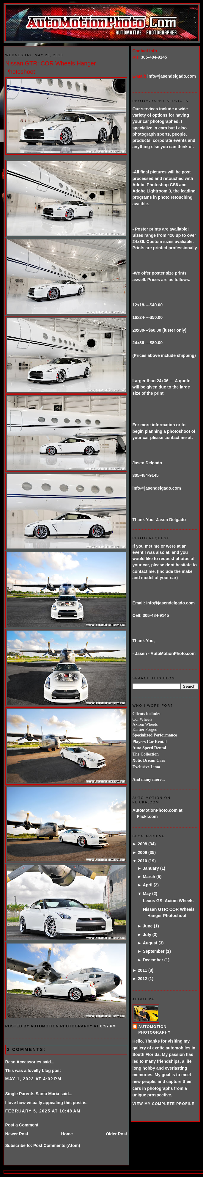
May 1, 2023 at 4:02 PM (33, 1078)
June (147, 926)
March (149, 876)
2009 (142, 852)
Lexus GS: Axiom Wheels (168, 900)
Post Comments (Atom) (56, 1145)
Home (67, 1133)
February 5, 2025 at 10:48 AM (43, 1111)
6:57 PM (108, 1026)
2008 (142, 843)
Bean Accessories (23, 1062)
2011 (142, 970)
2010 (142, 860)
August (150, 943)
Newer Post (16, 1133)
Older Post (116, 1133)
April (147, 885)
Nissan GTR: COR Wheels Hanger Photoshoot (50, 67)
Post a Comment (22, 1125)
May (147, 893)
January (151, 868)
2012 (142, 978)
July (147, 934)
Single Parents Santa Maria (32, 1093)
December (153, 959)
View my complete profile (164, 1104)
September (153, 951)
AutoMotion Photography (155, 1030)
